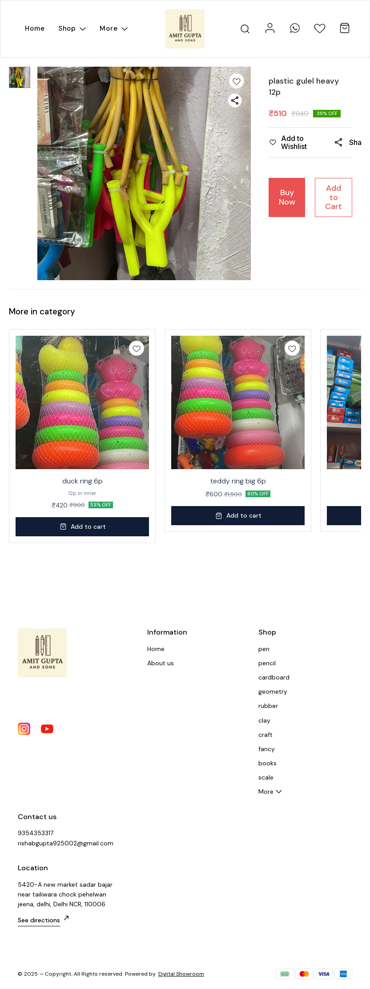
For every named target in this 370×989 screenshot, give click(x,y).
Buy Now (287, 197)
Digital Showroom (181, 973)
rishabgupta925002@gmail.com (65, 843)
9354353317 (35, 833)
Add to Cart (333, 197)
